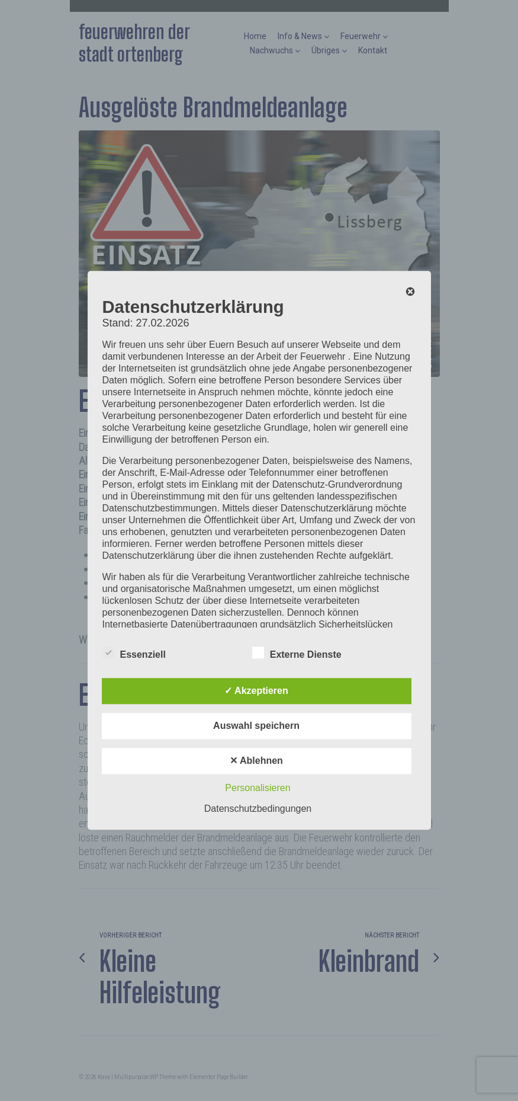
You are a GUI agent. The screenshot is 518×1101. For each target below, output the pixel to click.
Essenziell (134, 653)
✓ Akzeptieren (256, 691)
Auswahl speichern (256, 726)
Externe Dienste (297, 653)
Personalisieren (257, 788)
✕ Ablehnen (256, 761)
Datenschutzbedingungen (257, 809)
